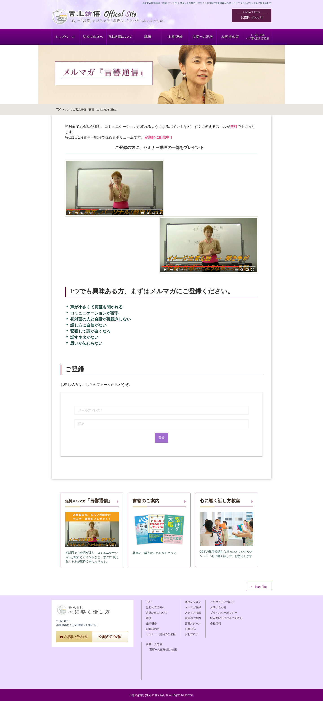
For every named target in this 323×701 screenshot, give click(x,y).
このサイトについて (222, 602)
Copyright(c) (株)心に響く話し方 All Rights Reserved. (162, 695)
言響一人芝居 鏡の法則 (163, 649)
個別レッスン (193, 602)
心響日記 (190, 628)
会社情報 (215, 623)
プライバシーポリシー (223, 612)
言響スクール (193, 623)
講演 (148, 618)
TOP (148, 602)
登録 (161, 438)
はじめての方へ (155, 607)
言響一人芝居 (154, 644)
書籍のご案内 (193, 618)
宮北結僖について (157, 612)
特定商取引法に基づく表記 (226, 618)
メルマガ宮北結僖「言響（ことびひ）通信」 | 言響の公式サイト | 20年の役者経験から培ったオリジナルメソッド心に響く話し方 (206, 3)
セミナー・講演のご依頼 (161, 634)
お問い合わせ (218, 607)
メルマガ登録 (193, 607)
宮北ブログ (191, 634)
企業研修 (151, 623)
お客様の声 (152, 628)
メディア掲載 (193, 612)
